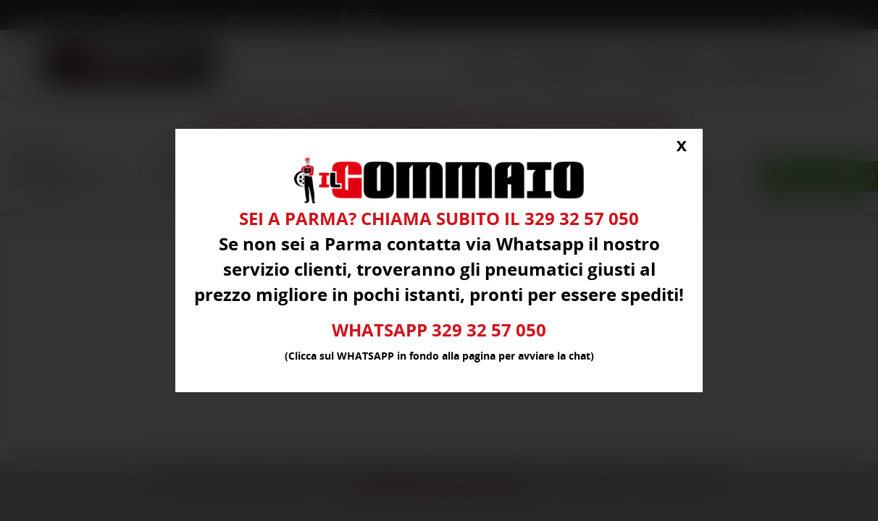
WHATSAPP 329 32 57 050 (439, 330)
